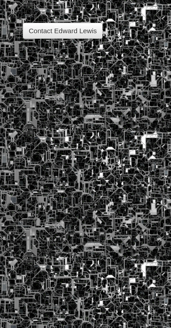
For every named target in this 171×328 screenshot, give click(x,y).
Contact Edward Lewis (63, 31)
